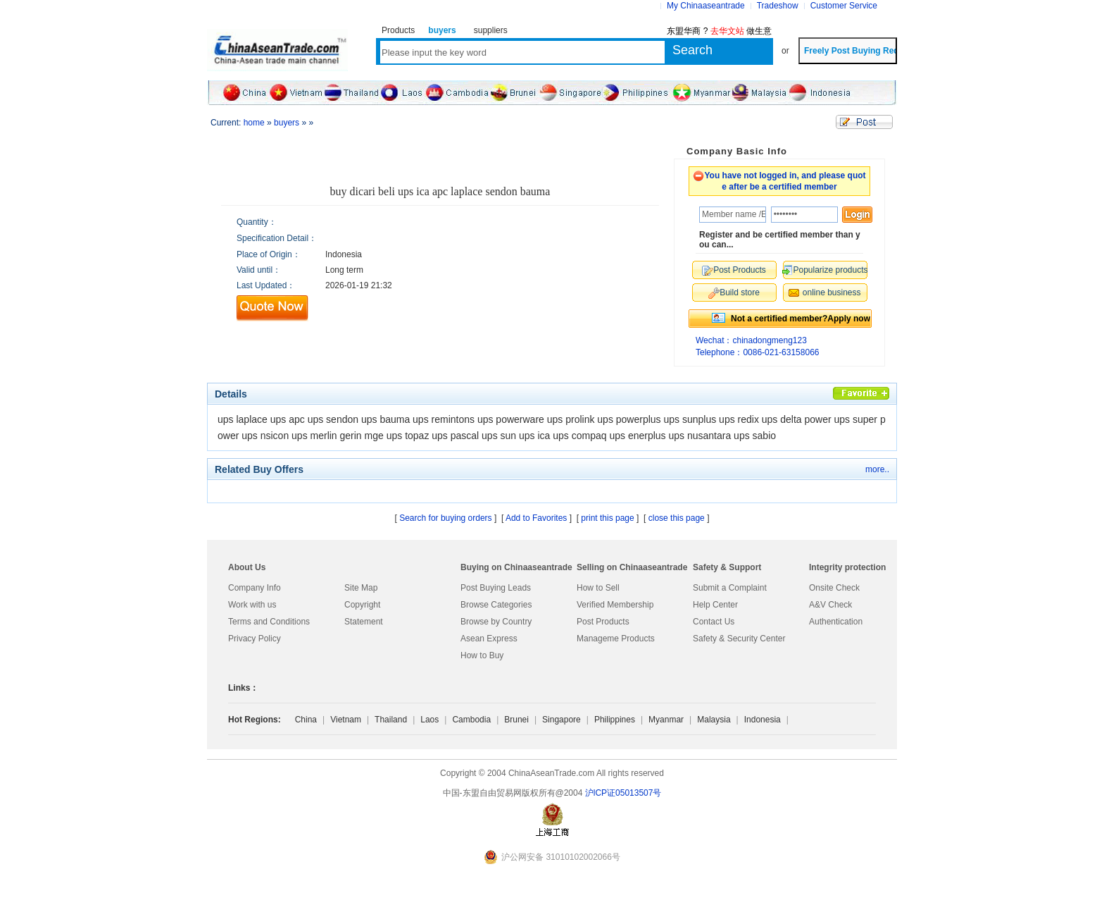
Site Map (360, 588)
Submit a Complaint (730, 588)
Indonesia (762, 720)
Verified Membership (615, 605)
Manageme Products (616, 638)
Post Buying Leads (495, 588)
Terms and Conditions (269, 622)
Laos (429, 720)
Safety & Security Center (739, 638)
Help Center (715, 605)
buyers (286, 123)
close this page (676, 518)
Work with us (252, 605)
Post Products (603, 622)
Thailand (391, 720)
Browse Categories (496, 605)
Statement (363, 622)
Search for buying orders (445, 518)
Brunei (516, 720)
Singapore (561, 720)
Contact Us (713, 622)
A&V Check (830, 605)
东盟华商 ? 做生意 (719, 31)
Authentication (835, 622)
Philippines (614, 720)
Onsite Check (834, 588)
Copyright (362, 605)
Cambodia (471, 720)
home (254, 123)
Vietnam (345, 720)
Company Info (254, 588)
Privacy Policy (254, 638)
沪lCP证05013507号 (623, 793)
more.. (877, 469)
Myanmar (666, 720)
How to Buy (481, 655)
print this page (607, 518)
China (306, 720)
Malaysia (713, 720)
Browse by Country (496, 622)
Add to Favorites (536, 518)
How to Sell (598, 588)
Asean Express (489, 638)
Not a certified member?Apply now (800, 318)
